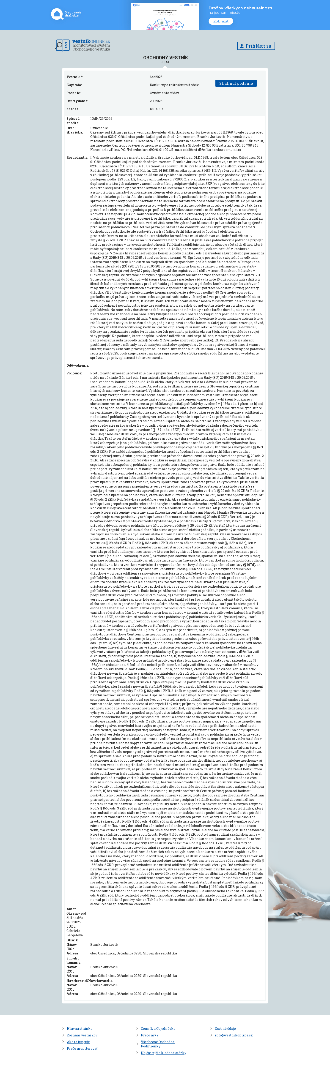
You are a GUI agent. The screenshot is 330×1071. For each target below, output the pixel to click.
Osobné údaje (225, 1028)
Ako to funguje (78, 1042)
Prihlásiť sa (258, 46)
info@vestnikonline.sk (234, 1035)
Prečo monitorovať (82, 1048)
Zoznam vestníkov (82, 1035)
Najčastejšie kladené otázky (163, 1053)
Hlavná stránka (79, 1028)
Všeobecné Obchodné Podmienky (158, 1044)
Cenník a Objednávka (158, 1028)
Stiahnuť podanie (236, 83)
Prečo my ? (149, 1035)
